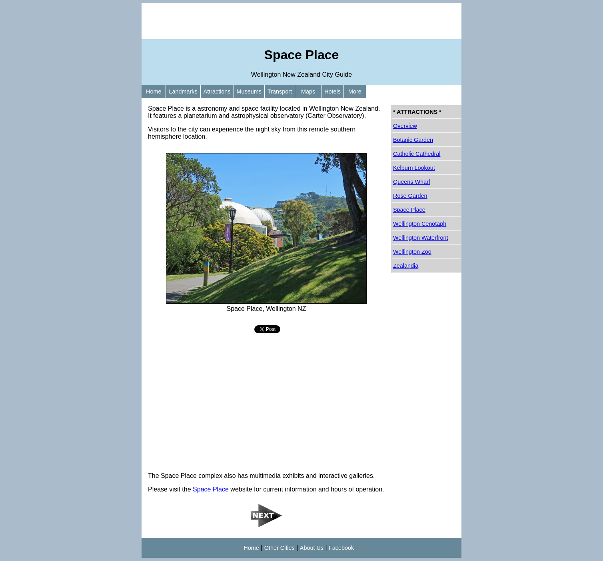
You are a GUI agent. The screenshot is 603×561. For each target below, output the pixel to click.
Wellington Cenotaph (419, 224)
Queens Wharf (411, 182)
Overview (405, 126)
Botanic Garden (413, 140)
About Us (311, 548)
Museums (249, 91)
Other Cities (279, 548)
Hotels (332, 91)
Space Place (211, 489)
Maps (308, 91)
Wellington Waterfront (420, 238)
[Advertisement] (301, 21)
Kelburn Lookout (414, 168)
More (355, 91)
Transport (280, 91)
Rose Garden (410, 196)
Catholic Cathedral (416, 154)
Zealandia (405, 266)
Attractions (217, 91)
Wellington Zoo (412, 252)
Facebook (341, 548)
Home (153, 91)
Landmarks (183, 91)
